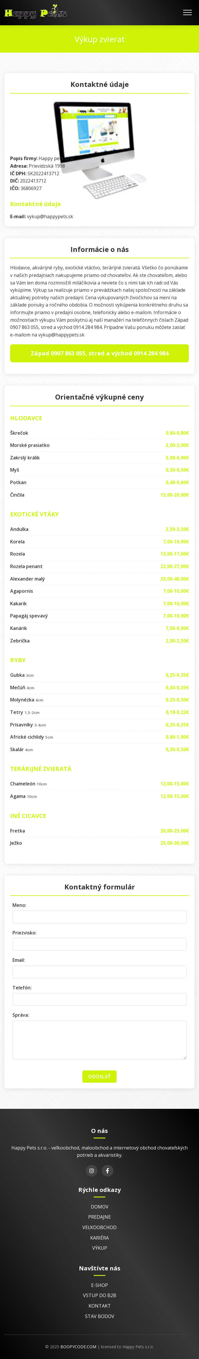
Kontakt (99, 1306)
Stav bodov (99, 1316)
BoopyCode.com (78, 1346)
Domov (99, 1207)
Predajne (99, 1217)
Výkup (99, 1248)
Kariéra (99, 1238)
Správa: (20, 1015)
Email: (18, 960)
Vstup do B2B (99, 1295)
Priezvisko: (24, 933)
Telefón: (22, 987)
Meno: (19, 905)
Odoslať (99, 1076)
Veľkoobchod (99, 1227)
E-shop (99, 1285)
